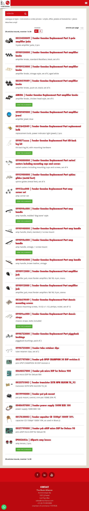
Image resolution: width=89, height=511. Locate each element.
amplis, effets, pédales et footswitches (57, 19)
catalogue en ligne (11, 19)
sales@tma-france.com (44, 500)
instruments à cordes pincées (31, 19)
